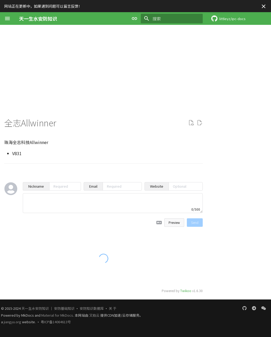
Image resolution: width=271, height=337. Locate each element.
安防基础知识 (64, 308)
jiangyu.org (12, 321)
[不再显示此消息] (263, 6)
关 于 (112, 308)
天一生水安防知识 (35, 308)
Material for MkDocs (57, 315)
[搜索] (172, 18)
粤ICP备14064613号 (56, 321)
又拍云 (94, 315)
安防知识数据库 (92, 308)
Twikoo (185, 290)
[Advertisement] (135, 64)
